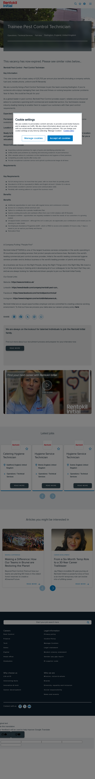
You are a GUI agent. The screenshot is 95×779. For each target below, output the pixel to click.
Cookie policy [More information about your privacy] (68, 131)
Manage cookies (33, 138)
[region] (47, 129)
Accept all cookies (60, 138)
